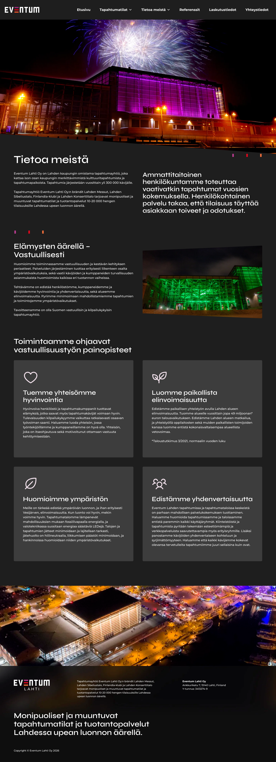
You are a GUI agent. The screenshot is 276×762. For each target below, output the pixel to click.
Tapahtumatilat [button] (116, 10)
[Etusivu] (22, 10)
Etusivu (83, 10)
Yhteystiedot (257, 10)
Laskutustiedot (222, 10)
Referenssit (189, 10)
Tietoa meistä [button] (155, 10)
